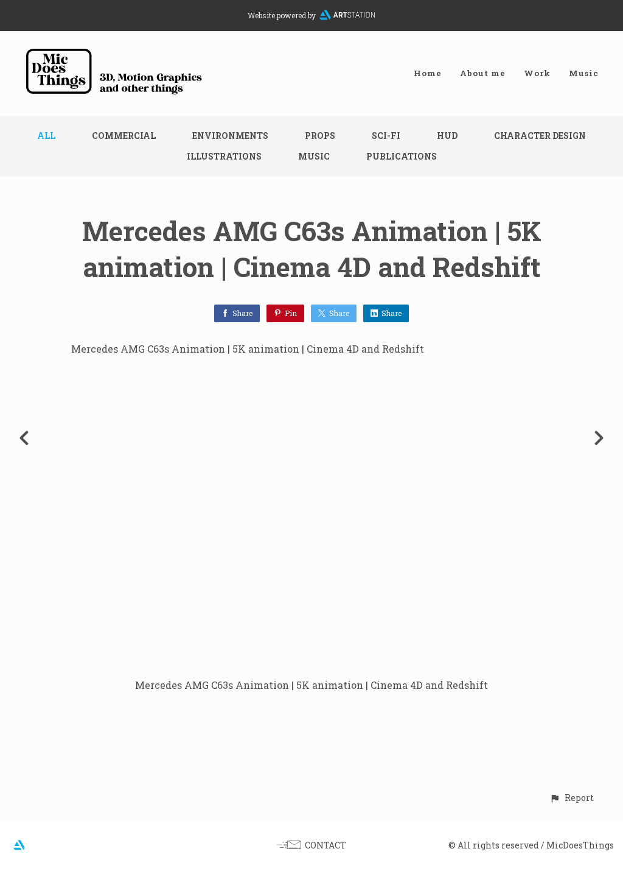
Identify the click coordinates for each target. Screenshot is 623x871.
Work (537, 73)
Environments (230, 135)
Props (320, 135)
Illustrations (224, 156)
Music (584, 73)
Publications (401, 156)
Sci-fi (386, 135)
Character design (540, 135)
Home (428, 73)
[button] (572, 797)
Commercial (124, 135)
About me (483, 73)
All (46, 135)
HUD (447, 135)
